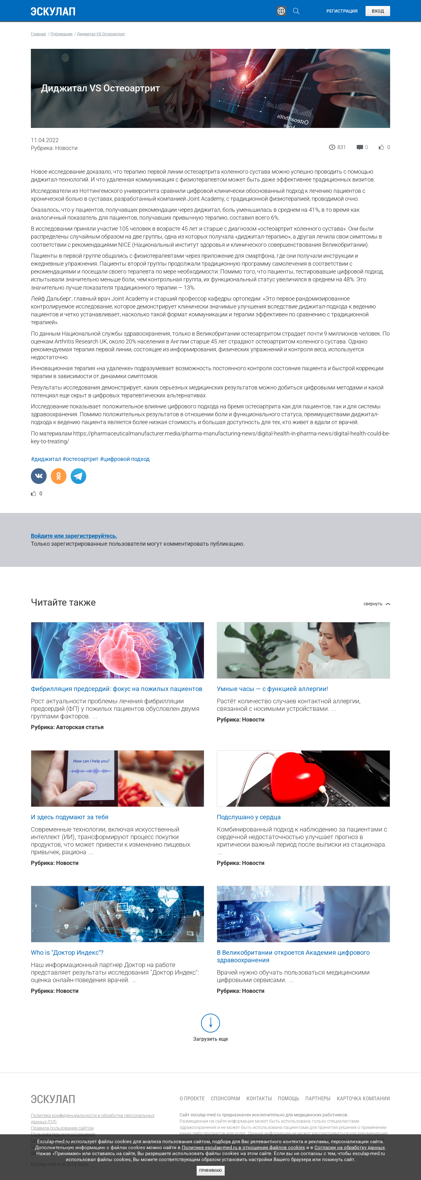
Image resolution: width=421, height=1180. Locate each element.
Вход (378, 11)
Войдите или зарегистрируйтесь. (74, 535)
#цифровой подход (125, 459)
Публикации (212, 11)
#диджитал (46, 459)
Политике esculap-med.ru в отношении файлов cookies (243, 1147)
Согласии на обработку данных (349, 1147)
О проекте (192, 1099)
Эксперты (169, 11)
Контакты (259, 1099)
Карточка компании (363, 1099)
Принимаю (210, 1170)
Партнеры (318, 1099)
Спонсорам (225, 1099)
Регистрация (342, 11)
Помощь (288, 1099)
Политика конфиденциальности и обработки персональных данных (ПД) (92, 1118)
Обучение (129, 11)
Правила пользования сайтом (62, 1128)
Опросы (252, 11)
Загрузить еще (210, 1039)
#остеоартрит (80, 459)
